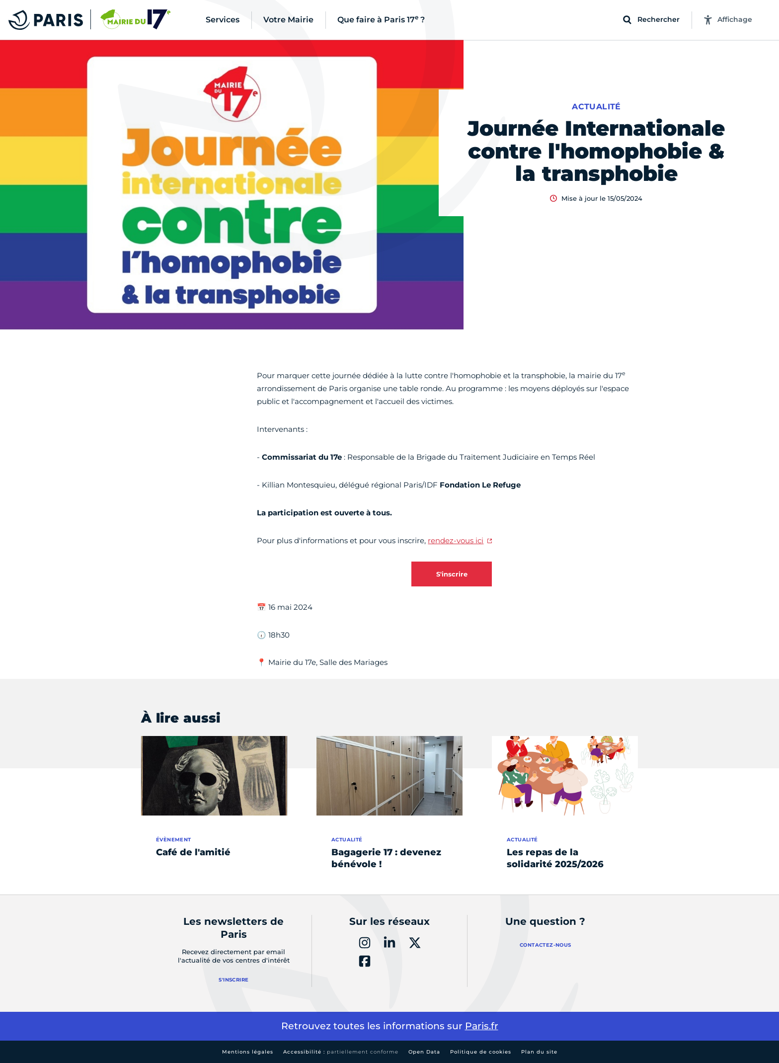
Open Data (424, 1052)
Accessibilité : (340, 1052)
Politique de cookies (480, 1052)
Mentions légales (247, 1052)
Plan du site (539, 1052)
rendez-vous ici (455, 540)
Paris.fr (481, 1026)
